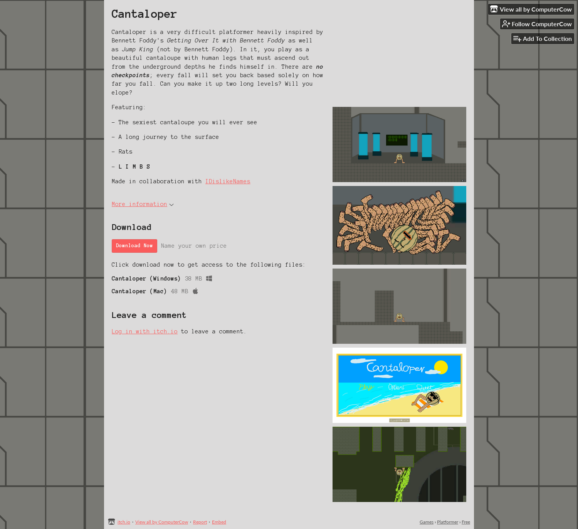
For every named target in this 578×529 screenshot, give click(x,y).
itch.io (124, 522)
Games (427, 522)
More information (143, 204)
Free (466, 522)
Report (200, 522)
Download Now (134, 245)
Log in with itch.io (145, 331)
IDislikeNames (227, 181)
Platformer (447, 522)
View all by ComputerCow (161, 522)
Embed (219, 522)
